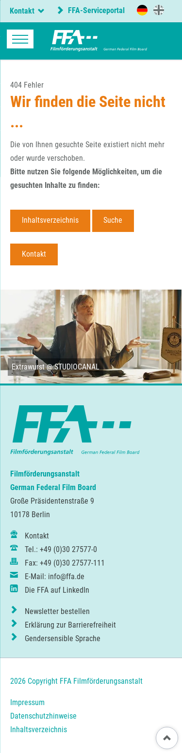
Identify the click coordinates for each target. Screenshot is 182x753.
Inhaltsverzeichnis (50, 220)
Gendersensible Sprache (62, 638)
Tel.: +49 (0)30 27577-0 (61, 549)
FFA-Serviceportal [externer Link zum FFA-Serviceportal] (95, 10)
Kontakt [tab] (22, 10)
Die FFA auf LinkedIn (57, 590)
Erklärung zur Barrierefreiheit (70, 625)
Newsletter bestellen (57, 611)
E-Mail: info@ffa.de (54, 576)
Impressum (27, 702)
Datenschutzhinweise (43, 716)
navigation (20, 39)
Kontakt (34, 254)
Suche (112, 220)
